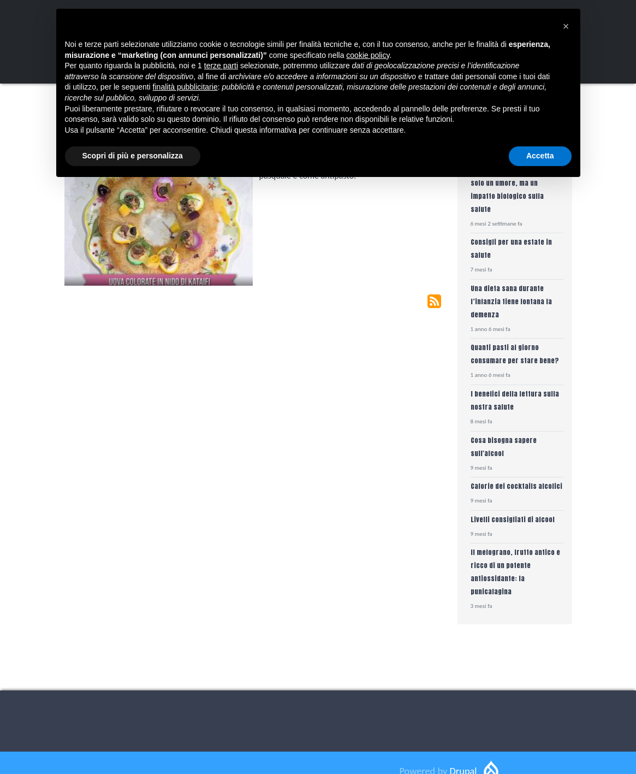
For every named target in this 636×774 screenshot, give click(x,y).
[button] (566, 26)
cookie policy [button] (367, 55)
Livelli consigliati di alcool (513, 519)
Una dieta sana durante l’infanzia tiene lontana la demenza (511, 301)
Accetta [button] (540, 155)
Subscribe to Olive (434, 301)
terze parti (221, 65)
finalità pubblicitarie (185, 86)
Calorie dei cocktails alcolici (516, 486)
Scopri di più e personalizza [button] (132, 155)
